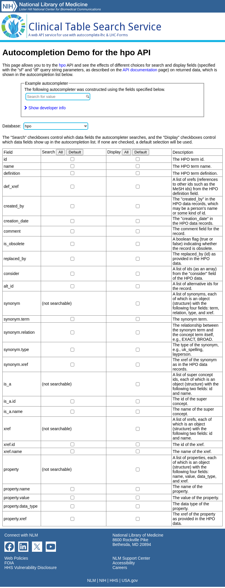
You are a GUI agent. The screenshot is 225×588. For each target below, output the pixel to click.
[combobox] (57, 96)
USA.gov (130, 580)
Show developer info (45, 108)
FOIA (9, 563)
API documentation (140, 70)
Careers (119, 567)
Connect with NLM (21, 535)
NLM (91, 580)
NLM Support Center (131, 558)
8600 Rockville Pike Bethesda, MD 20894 (131, 542)
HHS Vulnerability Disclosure (30, 567)
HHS (114, 580)
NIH (102, 580)
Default (75, 152)
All (60, 152)
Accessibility (123, 563)
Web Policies (16, 558)
